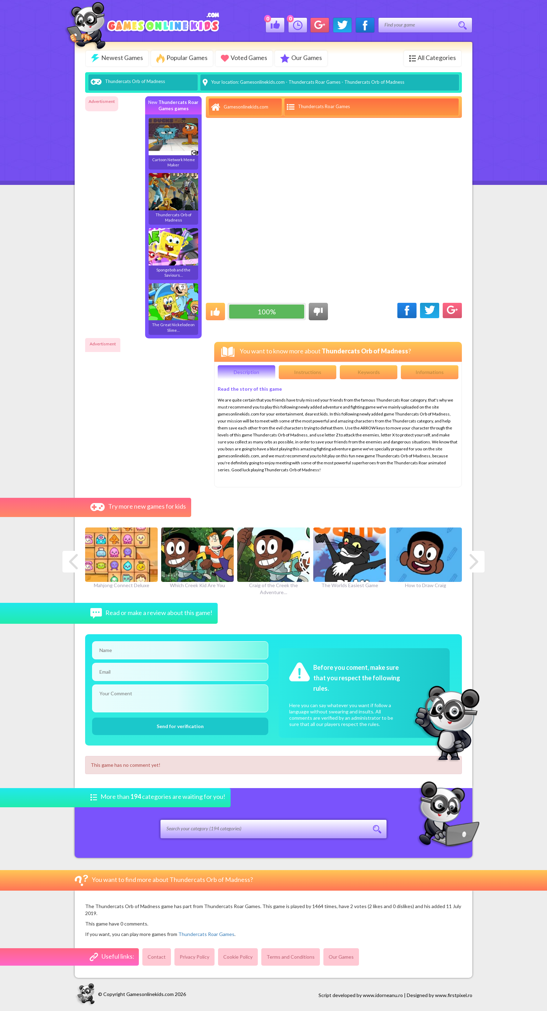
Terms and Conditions (291, 956)
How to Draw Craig (425, 557)
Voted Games (245, 58)
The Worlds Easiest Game (349, 557)
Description (246, 371)
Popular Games (182, 58)
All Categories (432, 58)
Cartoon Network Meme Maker (173, 141)
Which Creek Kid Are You (197, 557)
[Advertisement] (113, 210)
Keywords (369, 371)
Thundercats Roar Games (314, 81)
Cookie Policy (238, 956)
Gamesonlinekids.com (262, 81)
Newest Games (117, 58)
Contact (157, 956)
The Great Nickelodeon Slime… (173, 307)
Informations (429, 371)
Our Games (303, 58)
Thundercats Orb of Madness (173, 197)
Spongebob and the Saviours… (173, 252)
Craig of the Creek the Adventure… (273, 560)
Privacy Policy (194, 956)
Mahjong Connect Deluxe (121, 557)
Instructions (307, 371)
